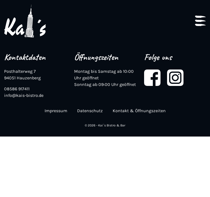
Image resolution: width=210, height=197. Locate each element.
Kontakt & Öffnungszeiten (139, 110)
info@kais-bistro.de (23, 95)
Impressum (56, 110)
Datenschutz (90, 110)
